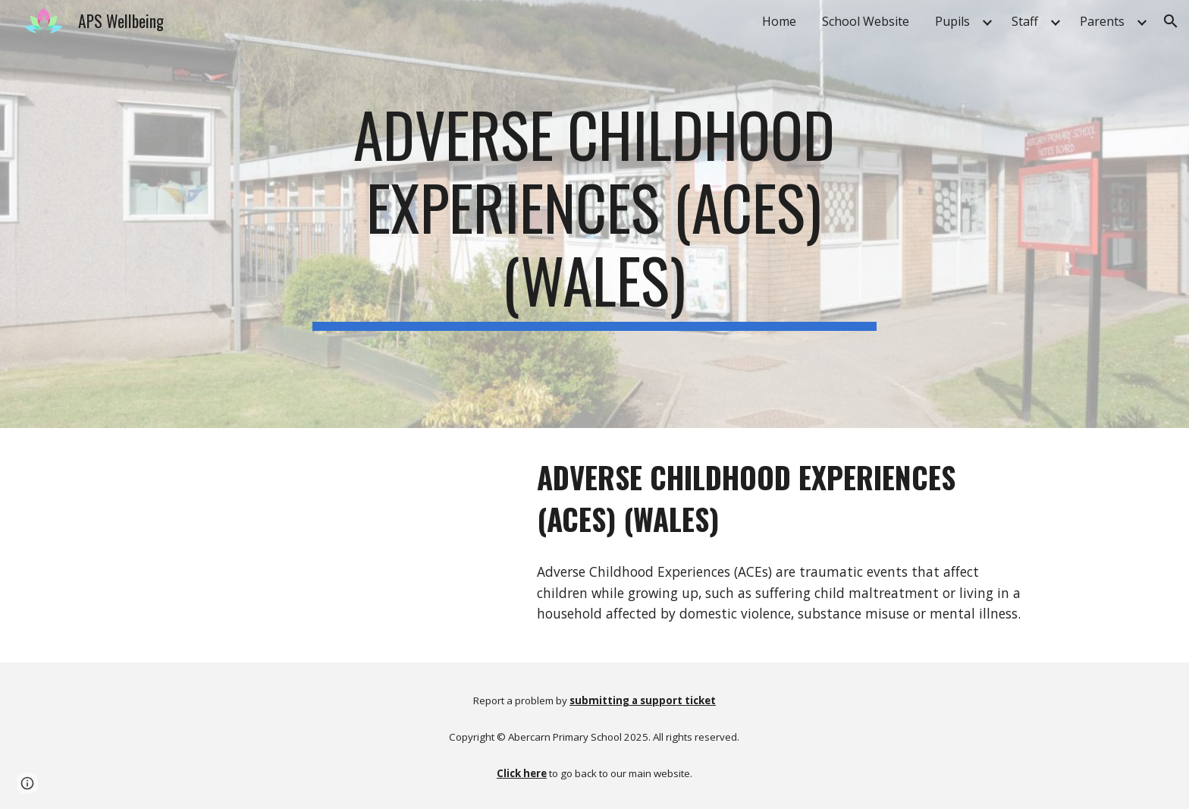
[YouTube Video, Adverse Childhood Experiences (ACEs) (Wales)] (333, 545)
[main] (594, 214)
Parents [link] (1102, 21)
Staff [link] (1025, 21)
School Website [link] (865, 21)
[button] (1171, 21)
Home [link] (779, 21)
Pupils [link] (952, 21)
